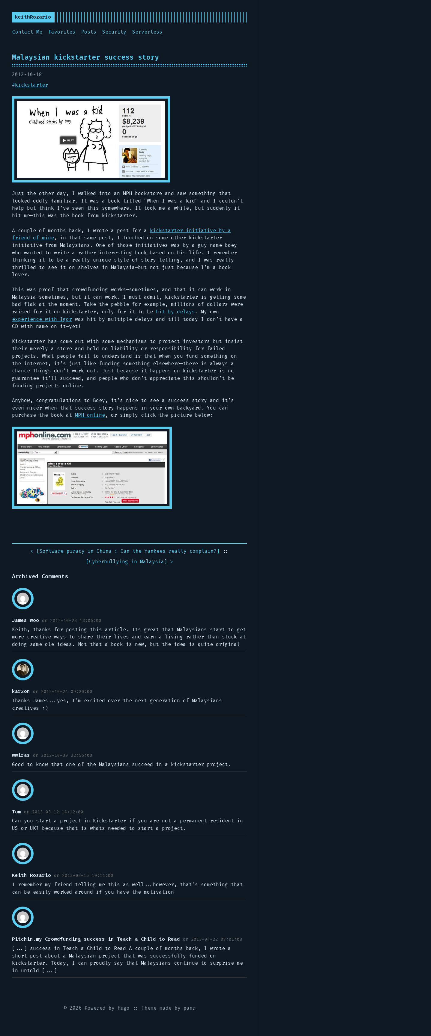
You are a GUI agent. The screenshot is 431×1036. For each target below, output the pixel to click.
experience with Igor (42, 319)
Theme (149, 1008)
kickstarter (31, 85)
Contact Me (27, 32)
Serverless (147, 32)
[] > (129, 562)
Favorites (61, 32)
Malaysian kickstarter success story (85, 57)
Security (114, 32)
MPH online (90, 415)
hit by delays (174, 312)
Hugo (124, 1008)
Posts (88, 32)
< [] (125, 551)
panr (190, 1008)
